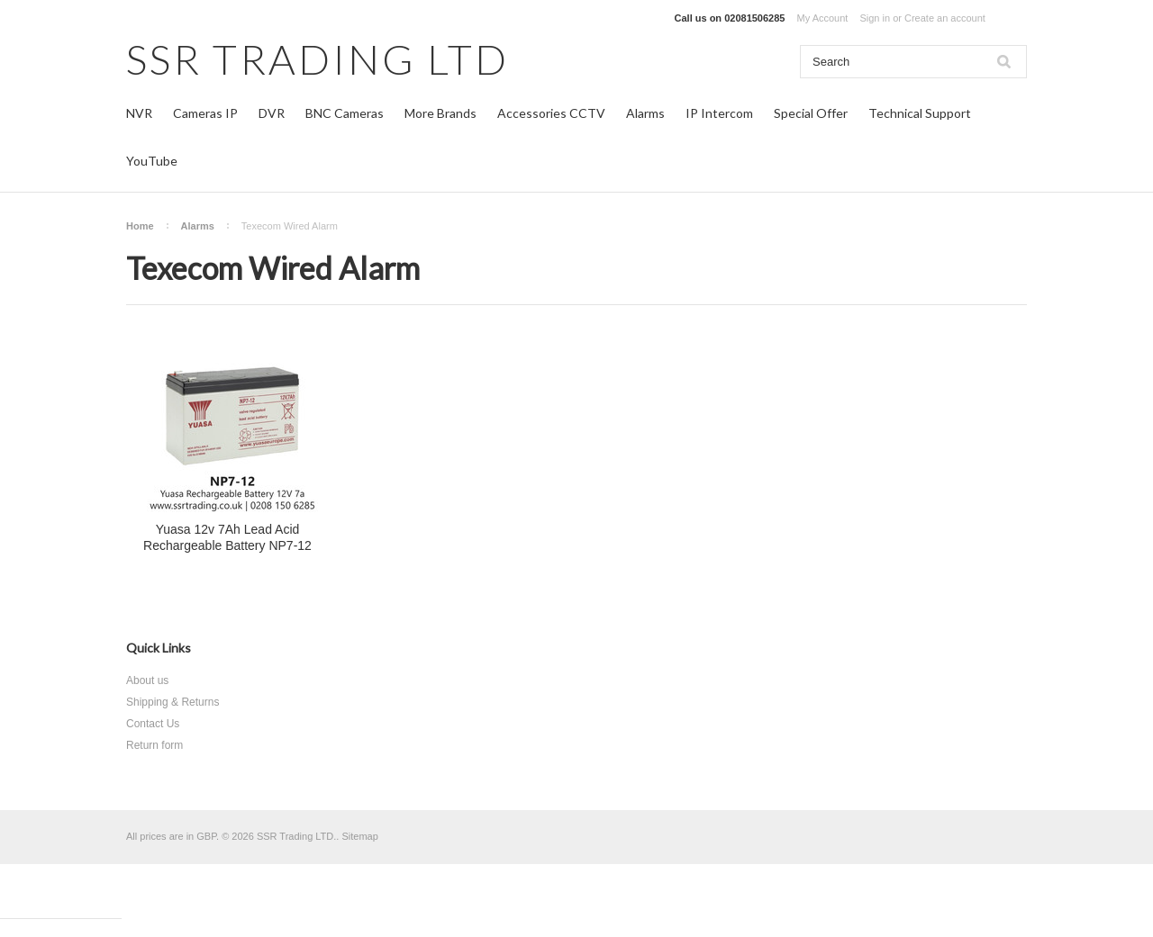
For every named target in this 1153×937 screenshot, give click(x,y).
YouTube (151, 160)
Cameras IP (205, 113)
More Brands (440, 113)
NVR (139, 113)
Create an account (944, 18)
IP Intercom (719, 113)
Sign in (874, 18)
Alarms (645, 113)
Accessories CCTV (551, 113)
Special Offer (811, 113)
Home (140, 226)
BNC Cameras (344, 113)
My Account (823, 18)
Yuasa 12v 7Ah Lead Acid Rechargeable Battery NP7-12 (227, 537)
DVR (272, 113)
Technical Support (919, 113)
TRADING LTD (317, 59)
